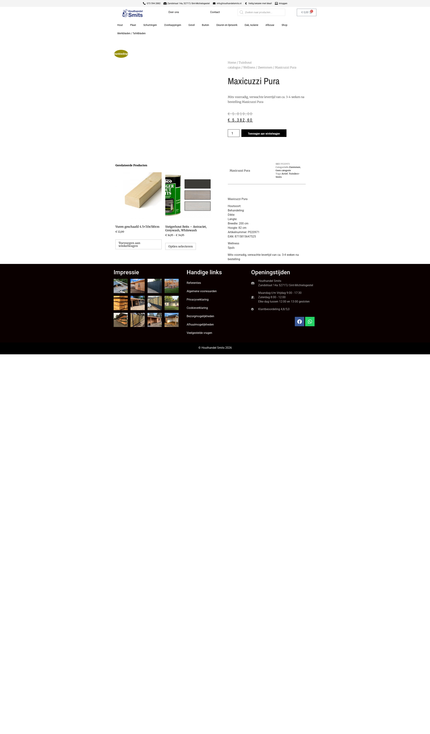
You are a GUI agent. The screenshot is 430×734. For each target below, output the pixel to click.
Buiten (205, 25)
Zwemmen (265, 67)
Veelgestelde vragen (199, 333)
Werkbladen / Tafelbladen (131, 33)
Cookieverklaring (197, 308)
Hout (120, 25)
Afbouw (269, 25)
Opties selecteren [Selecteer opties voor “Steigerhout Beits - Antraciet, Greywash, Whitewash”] (180, 246)
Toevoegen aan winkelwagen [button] (129, 244)
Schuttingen (150, 25)
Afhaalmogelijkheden (200, 324)
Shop (284, 25)
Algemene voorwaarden (202, 291)
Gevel (191, 25)
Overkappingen (172, 25)
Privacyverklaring (198, 299)
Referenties (194, 283)
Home (232, 62)
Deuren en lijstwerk (226, 25)
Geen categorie (283, 170)
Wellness (249, 67)
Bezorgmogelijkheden (200, 316)
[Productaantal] (234, 133)
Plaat (133, 25)
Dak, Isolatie (251, 25)
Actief (285, 173)
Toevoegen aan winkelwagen (264, 133)
